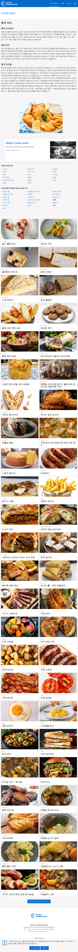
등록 (62, 3)
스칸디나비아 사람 (34, 200)
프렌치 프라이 (47, 501)
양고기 (30, 180)
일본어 (55, 203)
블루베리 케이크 (10, 272)
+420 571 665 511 (32, 929)
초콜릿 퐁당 (7, 442)
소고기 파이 (7, 529)
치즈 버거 (45, 782)
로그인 (69, 3)
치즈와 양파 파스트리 (51, 529)
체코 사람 (6, 191)
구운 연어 (45, 613)
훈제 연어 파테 (9, 356)
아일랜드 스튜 (47, 894)
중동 (29, 205)
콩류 (4, 183)
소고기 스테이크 (10, 613)
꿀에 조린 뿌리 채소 (11, 328)
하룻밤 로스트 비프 (50, 810)
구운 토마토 (46, 698)
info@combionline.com (41, 931)
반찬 (4, 174)
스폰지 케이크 (8, 473)
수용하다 (44, 948)
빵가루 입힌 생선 (10, 585)
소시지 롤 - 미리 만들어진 (53, 585)
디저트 (55, 174)
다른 (29, 183)
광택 (54, 205)
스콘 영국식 (7, 300)
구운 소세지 (46, 669)
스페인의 (31, 197)
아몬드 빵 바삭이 (10, 414)
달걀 (29, 177)
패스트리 (6, 177)
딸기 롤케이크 (8, 243)
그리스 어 (56, 197)
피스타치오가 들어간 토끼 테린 (55, 356)
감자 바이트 (7, 669)
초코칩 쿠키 (46, 328)
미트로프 (45, 473)
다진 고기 (31, 172)
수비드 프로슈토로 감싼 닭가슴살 (18, 894)
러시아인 (56, 194)
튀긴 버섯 (6, 754)
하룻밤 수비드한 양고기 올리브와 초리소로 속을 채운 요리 (58, 385)
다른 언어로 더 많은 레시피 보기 (39, 901)
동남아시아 (32, 203)
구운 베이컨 (7, 698)
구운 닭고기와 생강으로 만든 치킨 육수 (58, 443)
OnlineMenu (54, 3)
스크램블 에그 (47, 726)
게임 (4, 172)
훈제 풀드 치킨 (9, 866)
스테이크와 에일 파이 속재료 (15, 384)
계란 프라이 (7, 726)
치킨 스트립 (7, 641)
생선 (54, 172)
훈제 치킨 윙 (8, 810)
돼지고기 (31, 169)
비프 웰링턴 (46, 300)
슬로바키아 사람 (33, 191)
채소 (29, 174)
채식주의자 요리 (8, 180)
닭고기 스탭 (7, 501)
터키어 (5, 205)
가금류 (55, 169)
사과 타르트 (7, 838)
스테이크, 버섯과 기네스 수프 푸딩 (18, 557)
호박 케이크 (46, 557)
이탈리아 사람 (8, 194)
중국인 (30, 194)
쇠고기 (5, 169)
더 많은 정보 (35, 948)
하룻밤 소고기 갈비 (50, 838)
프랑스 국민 (57, 191)
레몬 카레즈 (46, 272)
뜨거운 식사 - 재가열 (12, 782)
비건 (54, 180)
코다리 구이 (46, 243)
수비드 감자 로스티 (50, 414)
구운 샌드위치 (47, 754)
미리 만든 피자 (48, 641)
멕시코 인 (6, 200)
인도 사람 (6, 203)
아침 (54, 177)
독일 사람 (6, 197)
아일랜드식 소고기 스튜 (52, 866)
